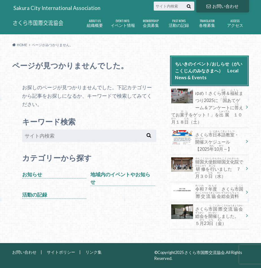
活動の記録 (179, 22)
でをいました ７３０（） (207, 168)
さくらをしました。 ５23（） (207, 215)
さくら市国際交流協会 (204, 252)
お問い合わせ (222, 6)
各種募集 (207, 22)
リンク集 (93, 252)
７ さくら (207, 191)
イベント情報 (123, 22)
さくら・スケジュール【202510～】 (205, 141)
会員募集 (151, 22)
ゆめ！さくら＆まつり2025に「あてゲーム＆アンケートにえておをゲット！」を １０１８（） (207, 106)
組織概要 (95, 22)
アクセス (235, 22)
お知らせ (32, 174)
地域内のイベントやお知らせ (120, 178)
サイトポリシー (61, 252)
